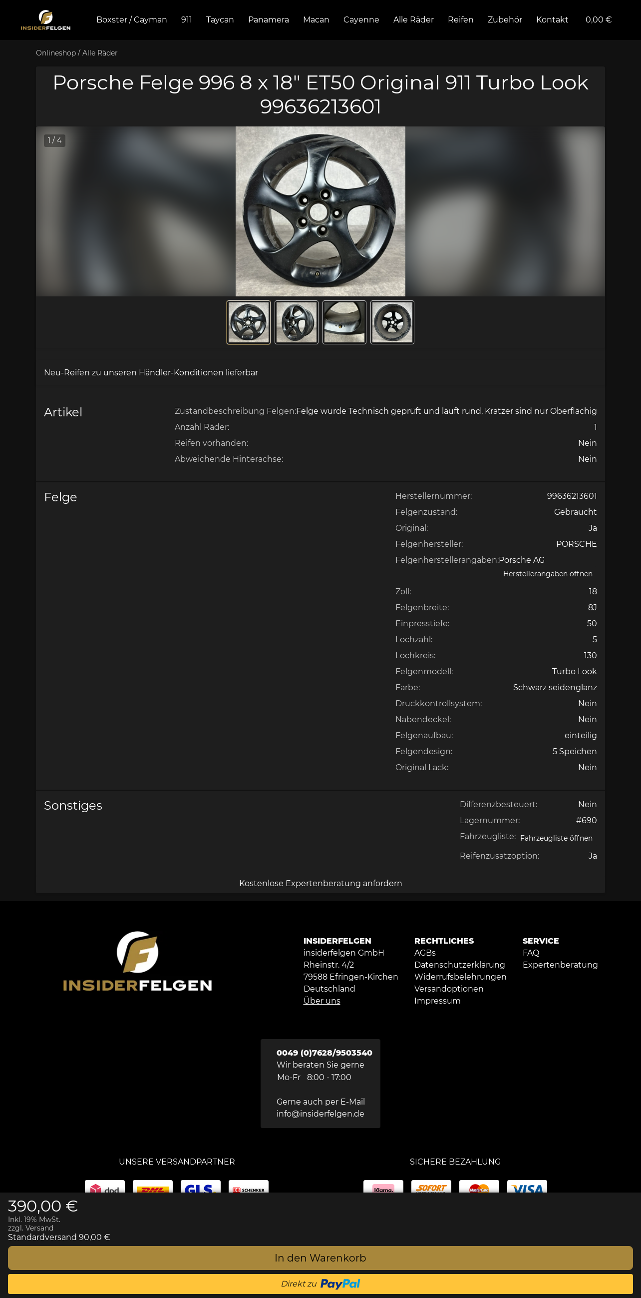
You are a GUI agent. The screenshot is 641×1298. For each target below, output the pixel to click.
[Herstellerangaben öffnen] (548, 574)
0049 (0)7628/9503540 (324, 1053)
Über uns (322, 1001)
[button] (320, 211)
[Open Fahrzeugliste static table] (556, 838)
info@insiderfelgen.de (320, 1114)
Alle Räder (100, 52)
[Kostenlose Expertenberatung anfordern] (320, 883)
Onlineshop (56, 52)
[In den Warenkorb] (320, 1258)
